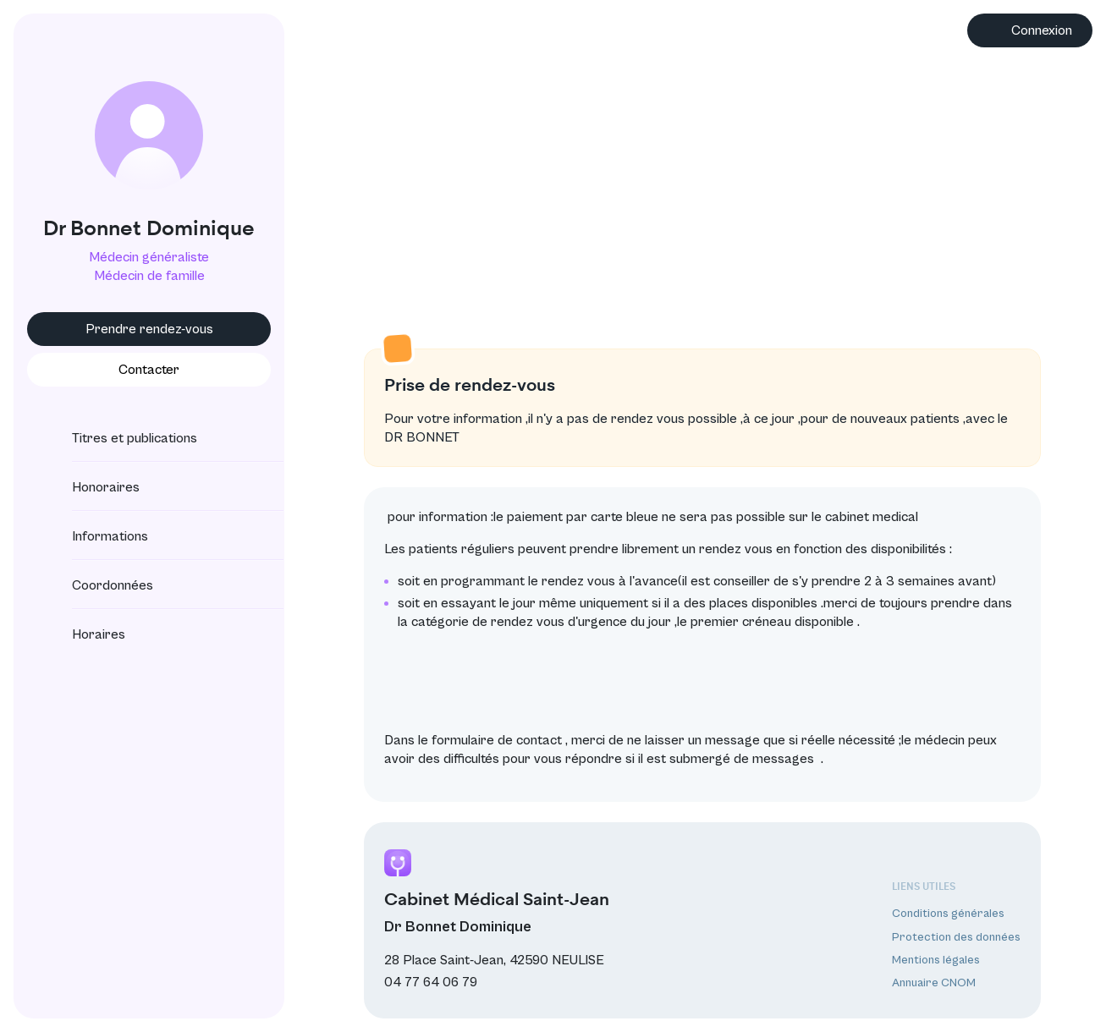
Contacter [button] (148, 369)
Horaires (83, 634)
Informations (94, 536)
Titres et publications (119, 438)
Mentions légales (936, 960)
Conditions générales (948, 913)
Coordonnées (97, 585)
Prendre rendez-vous (149, 329)
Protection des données (956, 937)
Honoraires (90, 487)
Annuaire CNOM (934, 983)
